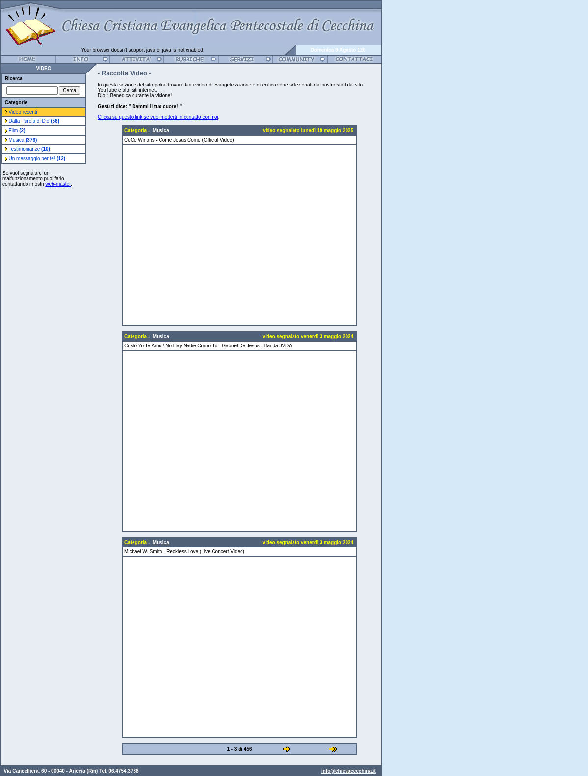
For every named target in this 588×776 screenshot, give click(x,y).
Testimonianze (29, 149)
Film (17, 130)
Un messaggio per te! (37, 158)
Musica (23, 140)
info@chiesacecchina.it (348, 766)
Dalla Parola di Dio (34, 121)
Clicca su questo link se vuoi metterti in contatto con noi (158, 117)
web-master (58, 184)
